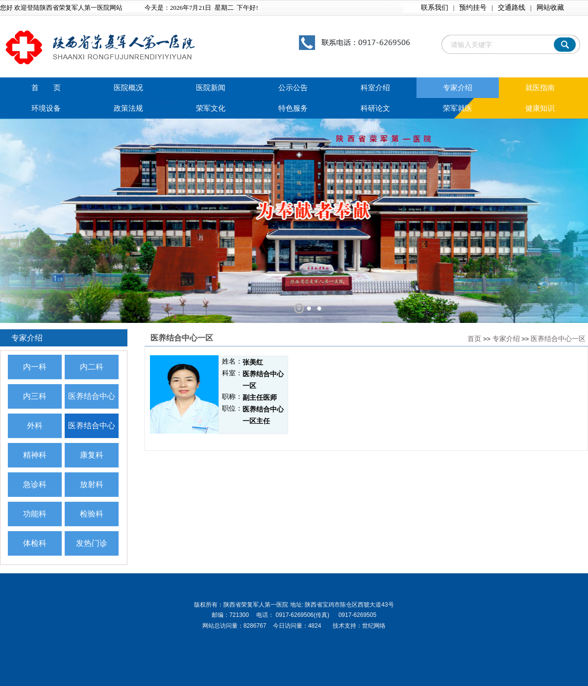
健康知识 (540, 108)
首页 (474, 339)
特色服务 (293, 108)
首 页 (46, 88)
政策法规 (128, 108)
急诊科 (35, 484)
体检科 (35, 543)
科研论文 (375, 108)
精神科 (35, 455)
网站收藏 (550, 7)
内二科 (91, 367)
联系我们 (434, 7)
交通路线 (511, 7)
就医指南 (540, 88)
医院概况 (128, 88)
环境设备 (46, 108)
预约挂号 (473, 7)
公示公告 (293, 88)
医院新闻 (210, 88)
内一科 (35, 367)
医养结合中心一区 (558, 339)
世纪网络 (374, 625)
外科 (35, 425)
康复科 (91, 455)
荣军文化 (210, 108)
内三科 (35, 396)
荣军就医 (457, 108)
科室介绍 (375, 88)
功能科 (35, 514)
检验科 (91, 514)
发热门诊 (91, 543)
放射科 (91, 484)
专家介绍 (457, 88)
